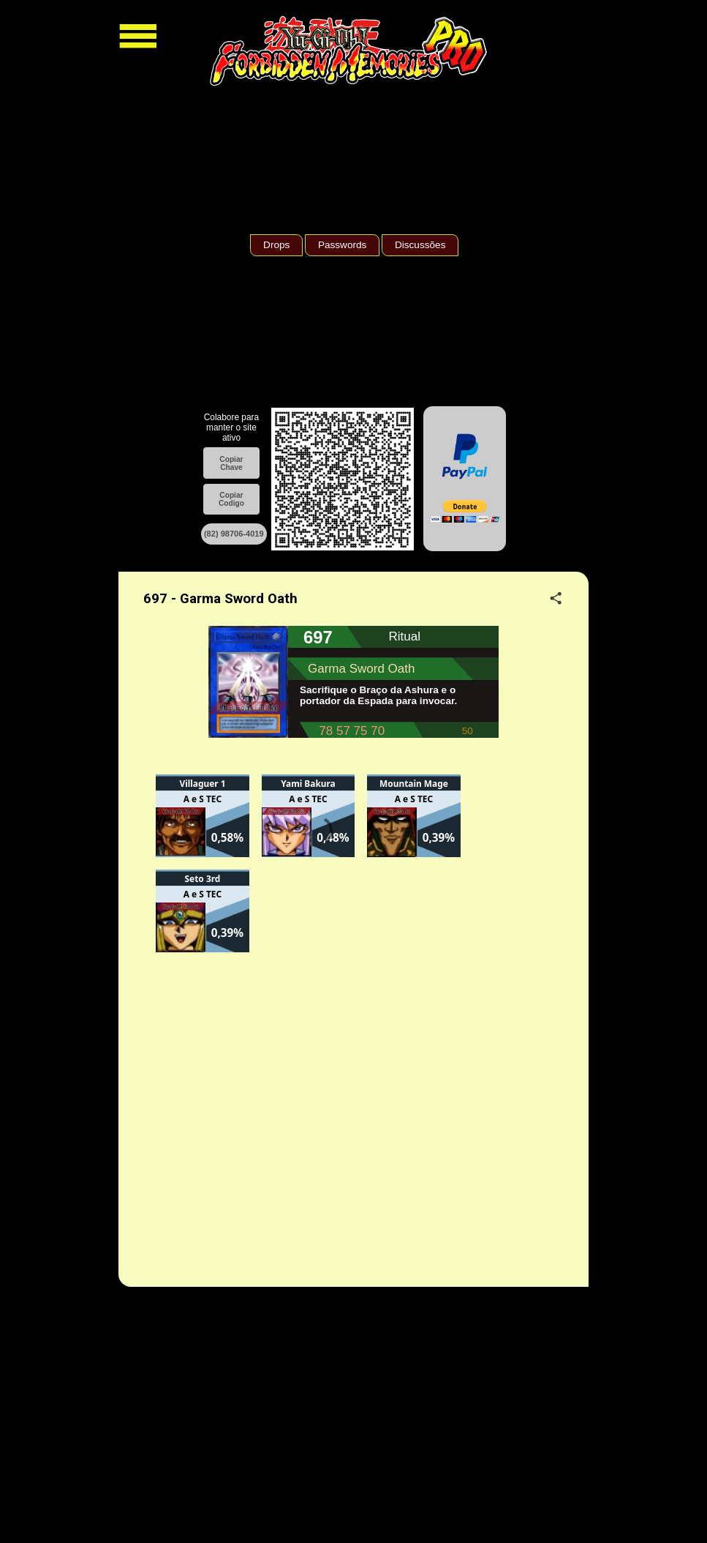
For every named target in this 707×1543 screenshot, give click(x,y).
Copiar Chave (231, 463)
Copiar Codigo (231, 499)
